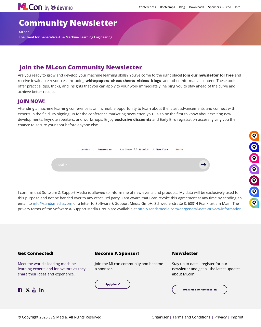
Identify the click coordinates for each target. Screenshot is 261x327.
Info (237, 7)
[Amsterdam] (254, 182)
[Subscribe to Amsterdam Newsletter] (94, 149)
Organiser (160, 317)
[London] (254, 193)
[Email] (130, 165)
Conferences (147, 7)
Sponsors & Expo (219, 7)
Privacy (220, 317)
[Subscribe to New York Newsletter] (152, 149)
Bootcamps (167, 7)
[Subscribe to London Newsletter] (77, 149)
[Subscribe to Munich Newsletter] (135, 149)
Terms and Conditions (191, 317)
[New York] (254, 148)
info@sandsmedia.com (52, 203)
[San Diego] (254, 170)
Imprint (237, 317)
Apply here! (112, 284)
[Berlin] (254, 137)
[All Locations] (254, 203)
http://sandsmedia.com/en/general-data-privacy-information (190, 208)
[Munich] (254, 159)
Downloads (196, 7)
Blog (182, 7)
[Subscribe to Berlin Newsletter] (172, 149)
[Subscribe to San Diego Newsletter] (116, 149)
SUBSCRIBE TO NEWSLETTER (200, 289)
